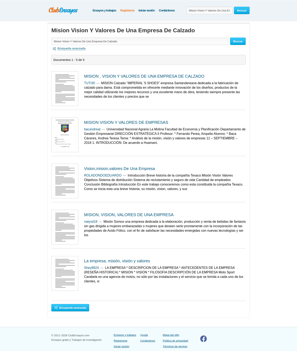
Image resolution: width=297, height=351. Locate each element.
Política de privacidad (175, 340)
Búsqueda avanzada (70, 307)
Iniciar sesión (146, 10)
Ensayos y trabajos (104, 10)
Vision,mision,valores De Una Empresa (119, 168)
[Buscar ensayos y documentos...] (209, 10)
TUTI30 (89, 83)
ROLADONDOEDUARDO (103, 175)
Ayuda (144, 334)
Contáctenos (167, 10)
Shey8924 (91, 267)
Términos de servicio (175, 346)
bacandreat (92, 129)
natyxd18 (90, 221)
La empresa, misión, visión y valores (117, 261)
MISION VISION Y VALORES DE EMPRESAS (126, 122)
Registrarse (127, 10)
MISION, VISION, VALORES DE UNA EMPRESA (129, 214)
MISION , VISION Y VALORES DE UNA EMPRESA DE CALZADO (144, 76)
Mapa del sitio (171, 334)
